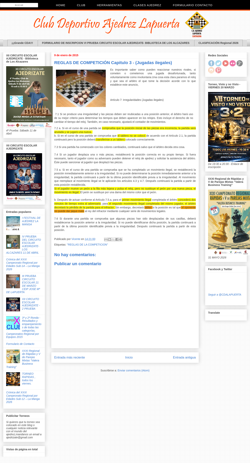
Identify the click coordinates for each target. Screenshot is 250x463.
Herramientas (109, 5)
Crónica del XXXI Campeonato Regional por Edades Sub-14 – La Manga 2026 (23, 264)
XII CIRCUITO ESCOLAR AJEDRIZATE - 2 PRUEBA (31, 304)
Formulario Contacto (192, 5)
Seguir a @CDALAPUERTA (224, 294)
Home (60, 5)
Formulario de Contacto (20, 343)
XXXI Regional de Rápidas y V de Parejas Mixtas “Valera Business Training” (23, 359)
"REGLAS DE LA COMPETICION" (87, 244)
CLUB (81, 5)
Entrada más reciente (69, 357)
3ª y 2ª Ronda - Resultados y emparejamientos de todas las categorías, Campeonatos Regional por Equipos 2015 (23, 327)
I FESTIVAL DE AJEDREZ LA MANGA (31, 221)
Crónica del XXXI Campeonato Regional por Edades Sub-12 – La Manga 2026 (23, 397)
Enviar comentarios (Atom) (133, 370)
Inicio (129, 357)
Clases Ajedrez (147, 5)
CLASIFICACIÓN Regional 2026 (218, 42)
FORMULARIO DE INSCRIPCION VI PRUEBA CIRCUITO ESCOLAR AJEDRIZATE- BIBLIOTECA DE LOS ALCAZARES (115, 42)
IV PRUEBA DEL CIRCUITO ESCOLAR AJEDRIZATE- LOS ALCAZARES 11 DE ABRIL (23, 244)
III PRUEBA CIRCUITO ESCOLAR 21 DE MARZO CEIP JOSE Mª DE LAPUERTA (23, 284)
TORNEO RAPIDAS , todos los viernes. (28, 378)
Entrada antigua (184, 357)
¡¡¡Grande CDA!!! (22, 42)
